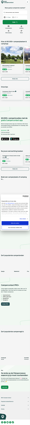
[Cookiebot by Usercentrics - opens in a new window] (22, 196)
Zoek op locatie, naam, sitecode (11, 12)
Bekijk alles (15, 78)
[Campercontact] (8, 2)
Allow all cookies (15, 223)
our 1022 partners (10, 203)
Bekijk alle (15, 169)
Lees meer (4, 387)
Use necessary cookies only (15, 227)
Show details (23, 218)
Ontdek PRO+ (5, 304)
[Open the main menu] (27, 2)
